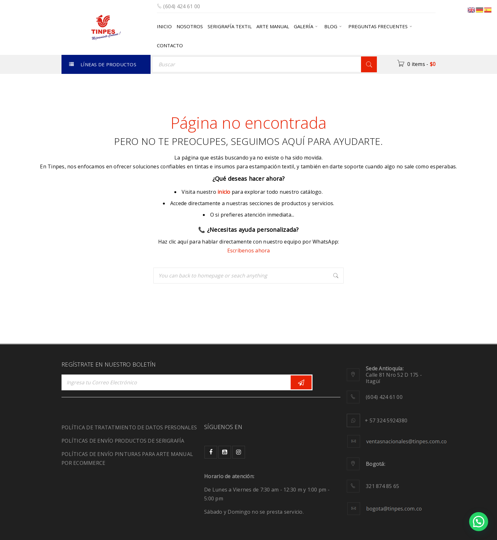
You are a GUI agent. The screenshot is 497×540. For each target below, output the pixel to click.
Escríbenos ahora (248, 250)
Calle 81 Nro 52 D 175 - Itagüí (394, 375)
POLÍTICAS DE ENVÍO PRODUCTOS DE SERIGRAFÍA (122, 440)
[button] (478, 521)
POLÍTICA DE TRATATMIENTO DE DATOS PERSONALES (129, 427)
